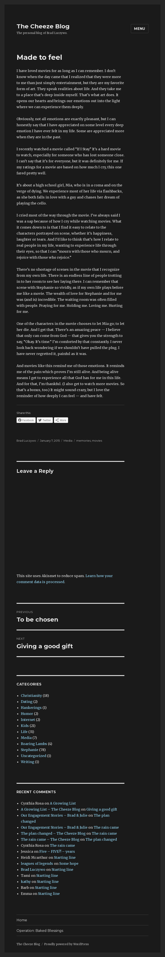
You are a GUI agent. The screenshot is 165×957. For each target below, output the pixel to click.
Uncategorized (33, 756)
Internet (28, 719)
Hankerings (31, 707)
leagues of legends (37, 863)
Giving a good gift (101, 809)
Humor (27, 713)
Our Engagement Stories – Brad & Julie (54, 815)
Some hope (68, 863)
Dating (26, 701)
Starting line (65, 857)
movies (97, 440)
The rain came (106, 827)
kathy (26, 881)
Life (24, 732)
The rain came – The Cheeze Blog (50, 839)
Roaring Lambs (34, 744)
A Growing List (63, 803)
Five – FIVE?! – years (57, 851)
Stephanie (29, 750)
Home (22, 920)
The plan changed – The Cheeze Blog (53, 833)
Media (68, 440)
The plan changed (101, 839)
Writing (27, 762)
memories (83, 440)
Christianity (31, 695)
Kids (25, 726)
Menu (139, 29)
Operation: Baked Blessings (40, 931)
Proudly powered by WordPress (66, 944)
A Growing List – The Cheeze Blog (50, 809)
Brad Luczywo (26, 440)
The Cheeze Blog (43, 26)
